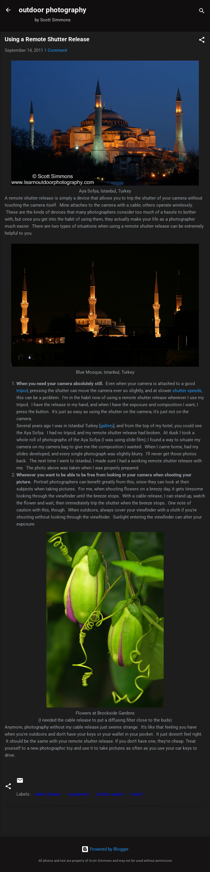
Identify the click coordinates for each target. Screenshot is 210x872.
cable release (47, 794)
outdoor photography (52, 10)
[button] (201, 40)
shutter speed (109, 794)
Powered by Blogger (105, 849)
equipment (78, 794)
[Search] (201, 12)
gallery (106, 425)
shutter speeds (186, 390)
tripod (22, 390)
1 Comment (55, 50)
